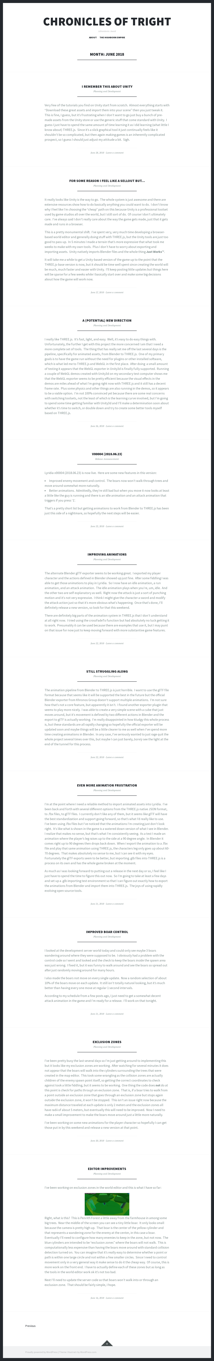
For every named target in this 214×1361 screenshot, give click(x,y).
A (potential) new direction (107, 320)
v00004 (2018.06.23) (107, 453)
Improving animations (107, 554)
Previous (31, 1326)
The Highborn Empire (112, 37)
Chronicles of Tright (107, 21)
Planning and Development (107, 91)
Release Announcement (107, 459)
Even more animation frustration (107, 785)
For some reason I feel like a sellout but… (107, 180)
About (93, 37)
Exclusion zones (107, 1041)
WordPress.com (88, 1352)
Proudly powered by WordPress (41, 1352)
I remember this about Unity (107, 86)
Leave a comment (114, 152)
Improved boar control (107, 931)
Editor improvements (107, 1168)
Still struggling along (107, 671)
